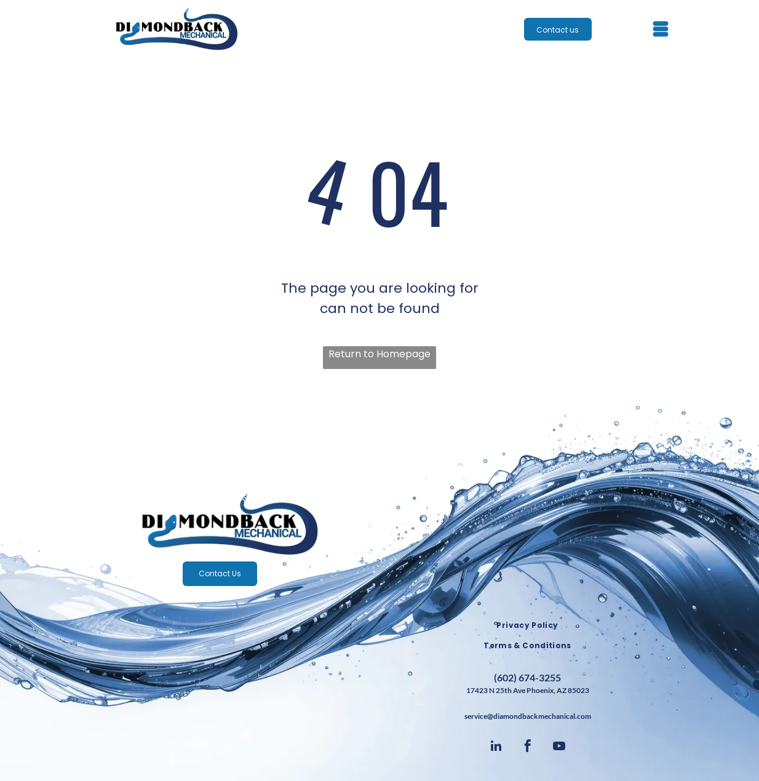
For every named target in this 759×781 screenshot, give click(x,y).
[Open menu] (660, 29)
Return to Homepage (379, 354)
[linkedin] (496, 747)
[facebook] (528, 747)
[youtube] (559, 747)
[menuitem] (527, 626)
